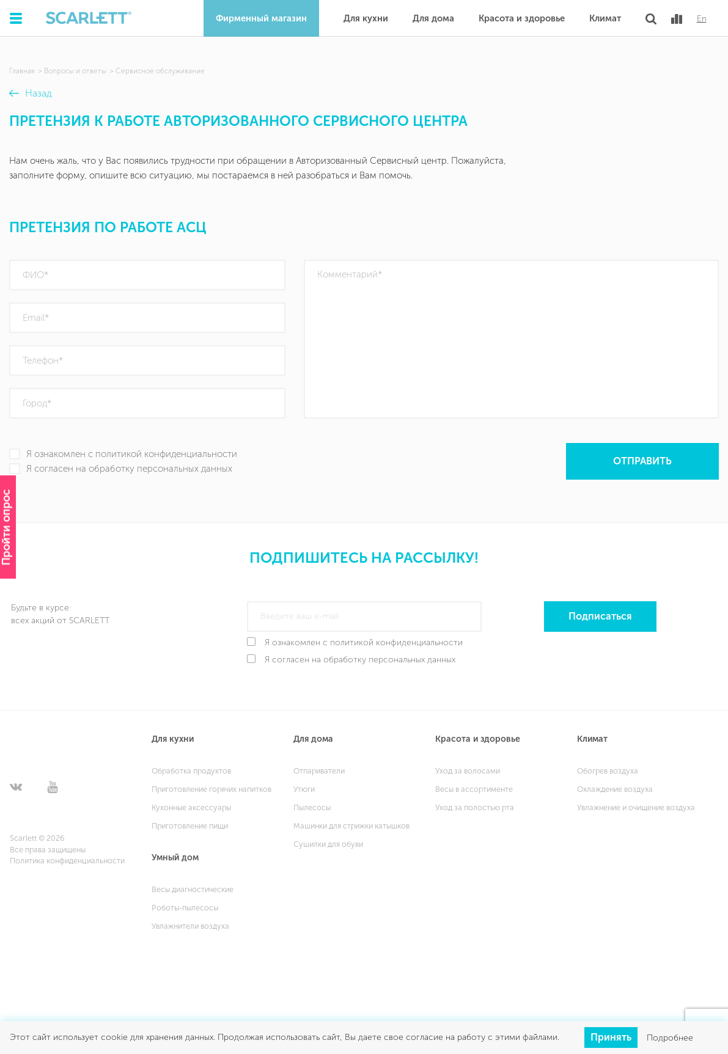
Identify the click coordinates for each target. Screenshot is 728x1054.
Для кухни (366, 18)
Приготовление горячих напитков (211, 789)
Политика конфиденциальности (67, 860)
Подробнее (670, 1037)
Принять (610, 1037)
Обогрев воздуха (607, 770)
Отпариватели (319, 770)
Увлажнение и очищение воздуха (636, 807)
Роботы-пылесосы (185, 907)
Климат (605, 18)
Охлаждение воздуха (615, 789)
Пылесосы (312, 807)
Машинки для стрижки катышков (351, 825)
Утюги (304, 789)
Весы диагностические (192, 889)
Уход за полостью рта (474, 807)
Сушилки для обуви (328, 844)
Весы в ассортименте (474, 789)
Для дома (433, 18)
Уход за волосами (467, 770)
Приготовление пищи (190, 825)
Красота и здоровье (522, 18)
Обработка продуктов (191, 770)
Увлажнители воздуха (190, 926)
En (702, 19)
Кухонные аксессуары (191, 807)
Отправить (642, 461)
